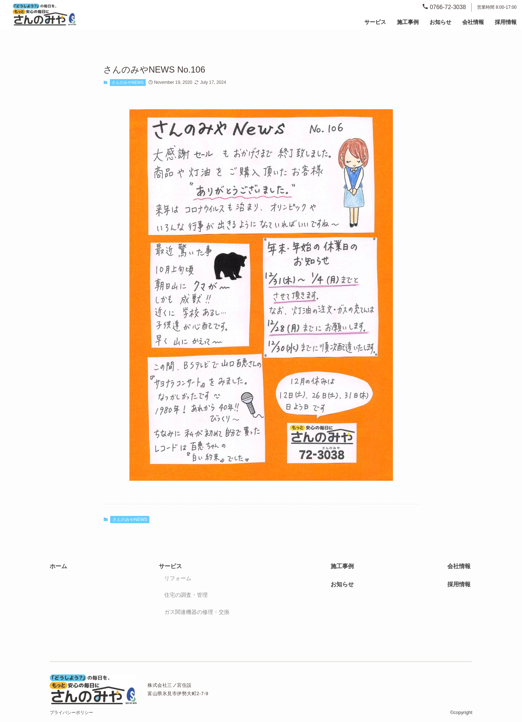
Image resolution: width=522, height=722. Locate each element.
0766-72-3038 (444, 7)
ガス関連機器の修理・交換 (196, 612)
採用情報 (506, 22)
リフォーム (177, 578)
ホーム (58, 566)
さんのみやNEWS (128, 82)
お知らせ (440, 22)
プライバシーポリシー (71, 712)
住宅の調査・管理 (186, 595)
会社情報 (473, 22)
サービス (170, 566)
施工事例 (408, 22)
